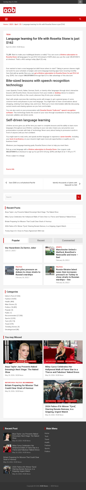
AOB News (21, 47)
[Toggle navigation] (6, 19)
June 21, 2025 (10, 251)
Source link (10, 169)
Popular (8, 310)
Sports (59, 247)
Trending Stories (11, 327)
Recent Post (11, 428)
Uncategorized (10, 330)
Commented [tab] (68, 240)
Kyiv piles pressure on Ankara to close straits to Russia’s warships (28, 272)
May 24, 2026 (9, 375)
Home (47, 433)
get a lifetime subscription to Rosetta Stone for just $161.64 (56, 73)
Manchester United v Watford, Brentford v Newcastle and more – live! (67, 253)
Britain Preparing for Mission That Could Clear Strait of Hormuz (28, 221)
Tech (8, 34)
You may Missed (13, 337)
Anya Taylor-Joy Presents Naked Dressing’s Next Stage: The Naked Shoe (31, 212)
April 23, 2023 (11, 47)
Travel (7, 324)
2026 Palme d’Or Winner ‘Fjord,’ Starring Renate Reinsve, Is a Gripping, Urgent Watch (35, 226)
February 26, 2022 (62, 260)
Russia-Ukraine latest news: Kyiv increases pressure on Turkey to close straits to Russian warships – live (67, 274)
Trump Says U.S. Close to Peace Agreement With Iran (24, 231)
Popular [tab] (16, 240)
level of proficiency (17, 139)
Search (78, 197)
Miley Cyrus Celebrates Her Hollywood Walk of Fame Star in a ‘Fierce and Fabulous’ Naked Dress (40, 217)
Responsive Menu (80, 2)
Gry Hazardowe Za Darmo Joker (20, 248)
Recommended (10, 316)
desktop (58, 93)
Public (7, 313)
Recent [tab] (41, 240)
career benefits (65, 137)
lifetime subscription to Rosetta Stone (43, 149)
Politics (19, 267)
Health (7, 302)
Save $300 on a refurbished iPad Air (22, 183)
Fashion (8, 299)
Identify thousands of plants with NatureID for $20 (65, 184)
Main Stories (9, 304)
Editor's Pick (9, 296)
